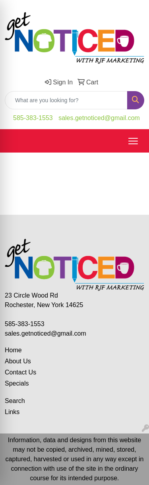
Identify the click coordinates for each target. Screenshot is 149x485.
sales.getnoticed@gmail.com (99, 118)
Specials (17, 383)
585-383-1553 (33, 118)
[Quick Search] (66, 100)
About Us (18, 361)
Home (13, 350)
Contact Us (20, 372)
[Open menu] (133, 141)
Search (15, 400)
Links (12, 412)
